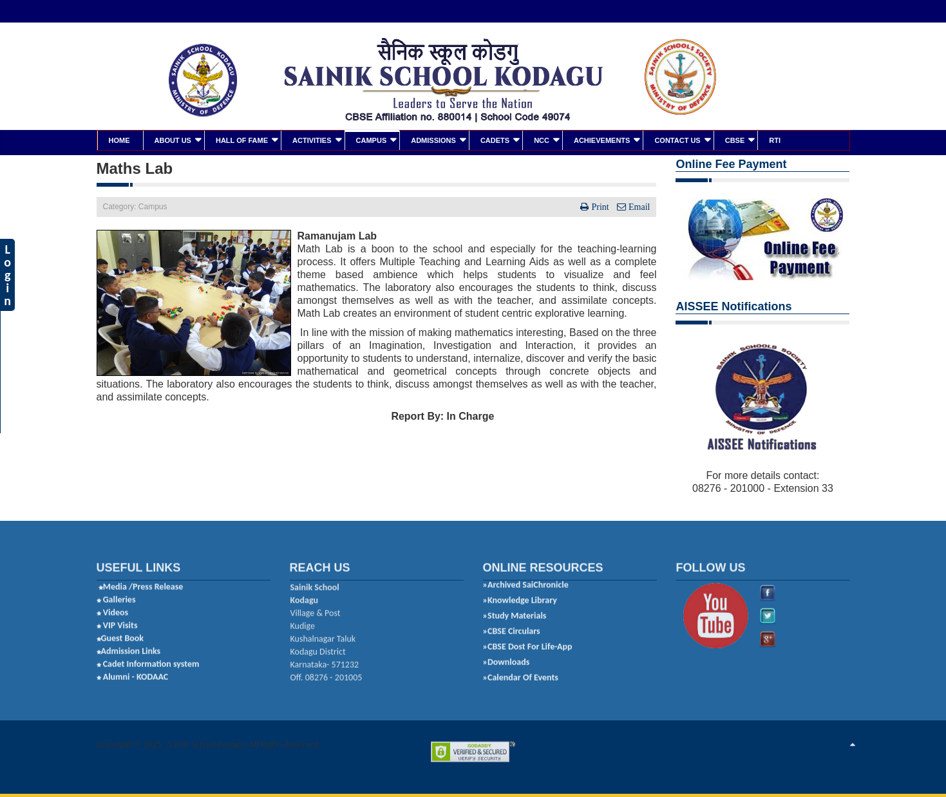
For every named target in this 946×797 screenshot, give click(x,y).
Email (638, 205)
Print (600, 205)
